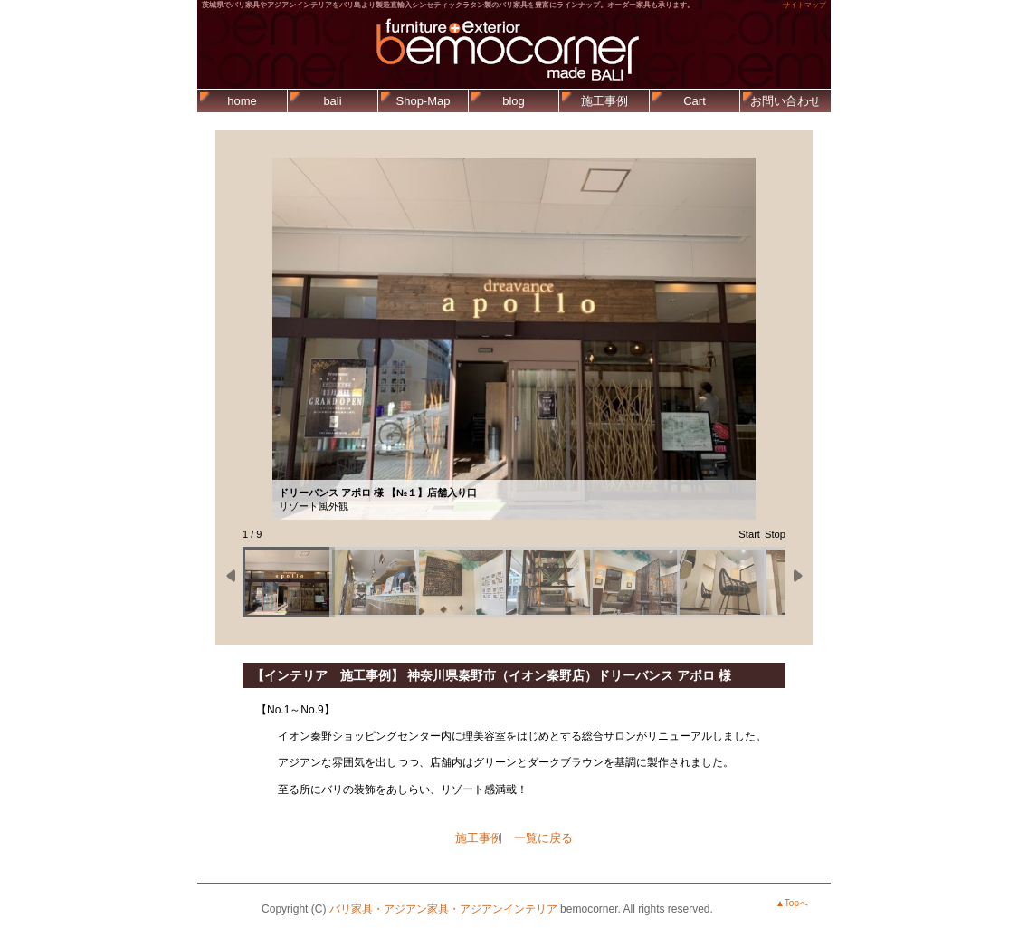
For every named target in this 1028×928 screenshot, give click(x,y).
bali (332, 101)
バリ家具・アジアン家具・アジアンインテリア (443, 909)
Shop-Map (423, 101)
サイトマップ (804, 5)
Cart (694, 101)
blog (513, 101)
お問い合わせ (785, 101)
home (242, 101)
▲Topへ (792, 903)
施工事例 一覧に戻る (514, 838)
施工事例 (604, 101)
